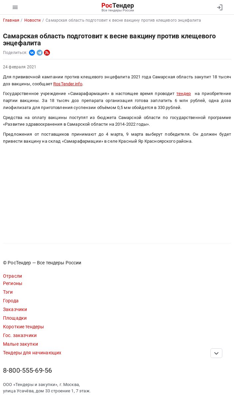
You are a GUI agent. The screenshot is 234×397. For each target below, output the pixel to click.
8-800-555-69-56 (27, 370)
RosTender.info (67, 83)
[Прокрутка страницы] (216, 353)
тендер (183, 93)
